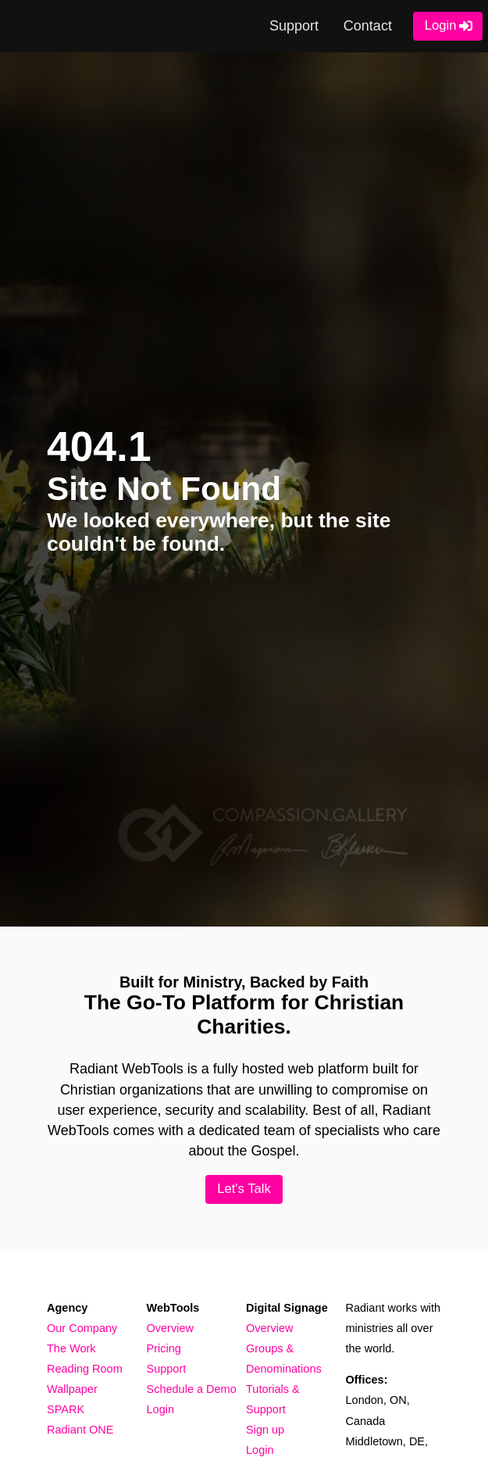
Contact (368, 26)
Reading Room (85, 1368)
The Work (71, 1348)
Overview (170, 1328)
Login (441, 25)
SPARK (65, 1409)
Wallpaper (72, 1389)
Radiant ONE (80, 1429)
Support (294, 26)
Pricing (164, 1348)
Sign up (265, 1429)
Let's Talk (244, 1188)
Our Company (82, 1328)
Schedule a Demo (192, 1389)
